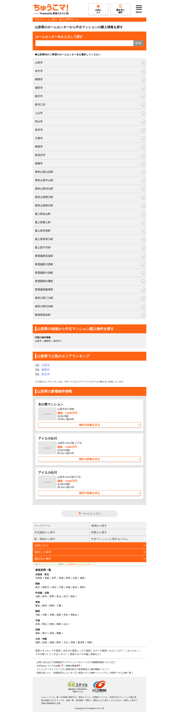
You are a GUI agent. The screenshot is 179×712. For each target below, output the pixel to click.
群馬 (82, 587)
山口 (65, 624)
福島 (82, 578)
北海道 (38, 578)
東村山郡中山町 (44, 180)
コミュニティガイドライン (49, 669)
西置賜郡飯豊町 (44, 289)
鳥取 (51, 624)
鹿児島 (81, 642)
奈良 (65, 614)
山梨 (37, 596)
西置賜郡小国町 (44, 272)
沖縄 (89, 642)
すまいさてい (60, 654)
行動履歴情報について (101, 662)
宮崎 (72, 642)
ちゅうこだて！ (117, 650)
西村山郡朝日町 (44, 205)
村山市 (39, 121)
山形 (75, 578)
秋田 (68, 578)
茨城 (68, 587)
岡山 (44, 624)
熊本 (58, 642)
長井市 (39, 129)
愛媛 (58, 633)
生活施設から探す (44, 532)
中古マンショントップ (44, 564)
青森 (47, 578)
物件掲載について (99, 669)
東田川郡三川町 (44, 297)
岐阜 (44, 605)
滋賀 (58, 614)
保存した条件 (42, 552)
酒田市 (39, 87)
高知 (51, 633)
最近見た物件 (42, 558)
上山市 (39, 112)
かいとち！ (133, 650)
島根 (58, 624)
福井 (72, 596)
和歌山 (73, 614)
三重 (58, 605)
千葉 (61, 587)
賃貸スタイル (42, 650)
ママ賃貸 (55, 650)
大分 (65, 642)
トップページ (42, 525)
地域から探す (99, 525)
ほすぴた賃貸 (70, 650)
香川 (44, 633)
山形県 (60, 564)
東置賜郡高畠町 (44, 255)
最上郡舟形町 (43, 230)
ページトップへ (92, 513)
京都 (51, 614)
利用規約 (57, 662)
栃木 (75, 587)
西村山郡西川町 (44, 196)
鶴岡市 (39, 79)
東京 (37, 587)
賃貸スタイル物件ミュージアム (93, 673)
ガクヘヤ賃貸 (100, 650)
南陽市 (39, 163)
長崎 (51, 642)
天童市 (39, 138)
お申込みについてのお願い (49, 666)
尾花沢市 (40, 154)
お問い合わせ (43, 662)
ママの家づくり (43, 654)
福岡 (37, 642)
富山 (58, 596)
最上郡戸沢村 (43, 247)
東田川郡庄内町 (44, 306)
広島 (37, 624)
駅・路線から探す (44, 538)
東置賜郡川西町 (44, 264)
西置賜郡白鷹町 (44, 281)
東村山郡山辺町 (44, 171)
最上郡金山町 (43, 213)
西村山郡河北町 (44, 188)
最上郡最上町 (43, 222)
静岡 (51, 605)
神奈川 (45, 587)
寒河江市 (40, 104)
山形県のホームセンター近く (79, 564)
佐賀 (44, 642)
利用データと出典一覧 (120, 673)
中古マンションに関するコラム (109, 538)
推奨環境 (82, 669)
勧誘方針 (70, 669)
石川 (65, 596)
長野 (51, 596)
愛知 (37, 605)
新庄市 (39, 96)
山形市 (39, 62)
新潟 (44, 596)
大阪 (37, 614)
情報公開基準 (72, 666)
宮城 (61, 578)
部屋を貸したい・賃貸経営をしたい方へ (55, 673)
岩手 (54, 578)
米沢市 (39, 70)
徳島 (37, 633)
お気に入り (41, 545)
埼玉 (54, 587)
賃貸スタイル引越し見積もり (84, 654)
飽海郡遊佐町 (43, 314)
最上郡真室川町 (44, 239)
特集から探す (99, 532)
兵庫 (44, 614)
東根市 (39, 146)
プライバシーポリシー (76, 662)
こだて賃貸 (85, 650)
